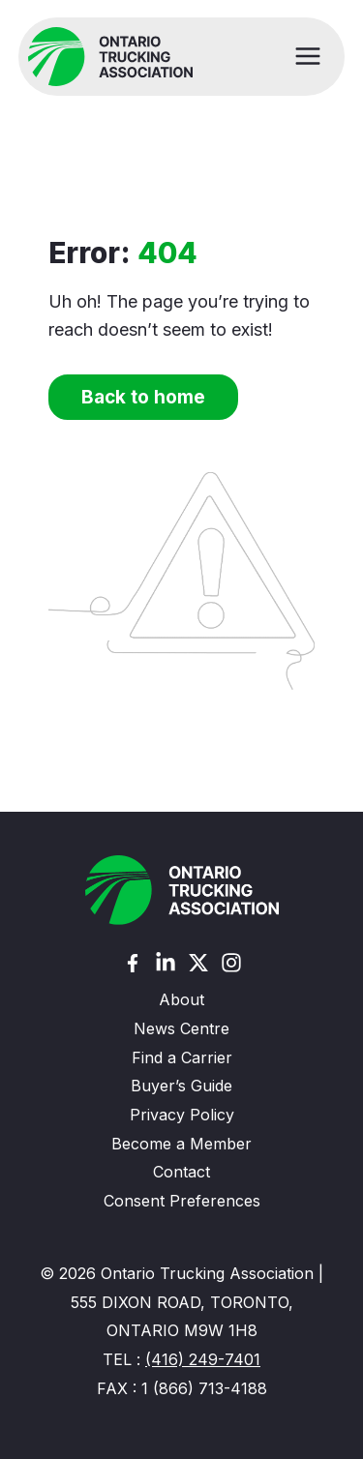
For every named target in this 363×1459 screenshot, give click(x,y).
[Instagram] (231, 962)
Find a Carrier (182, 1057)
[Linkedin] (165, 962)
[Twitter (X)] (198, 962)
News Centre (181, 1028)
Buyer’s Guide (181, 1085)
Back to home (143, 397)
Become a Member (181, 1143)
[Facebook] (132, 963)
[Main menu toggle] (308, 56)
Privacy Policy (182, 1114)
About (181, 999)
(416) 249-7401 (202, 1359)
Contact (181, 1171)
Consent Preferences (182, 1200)
